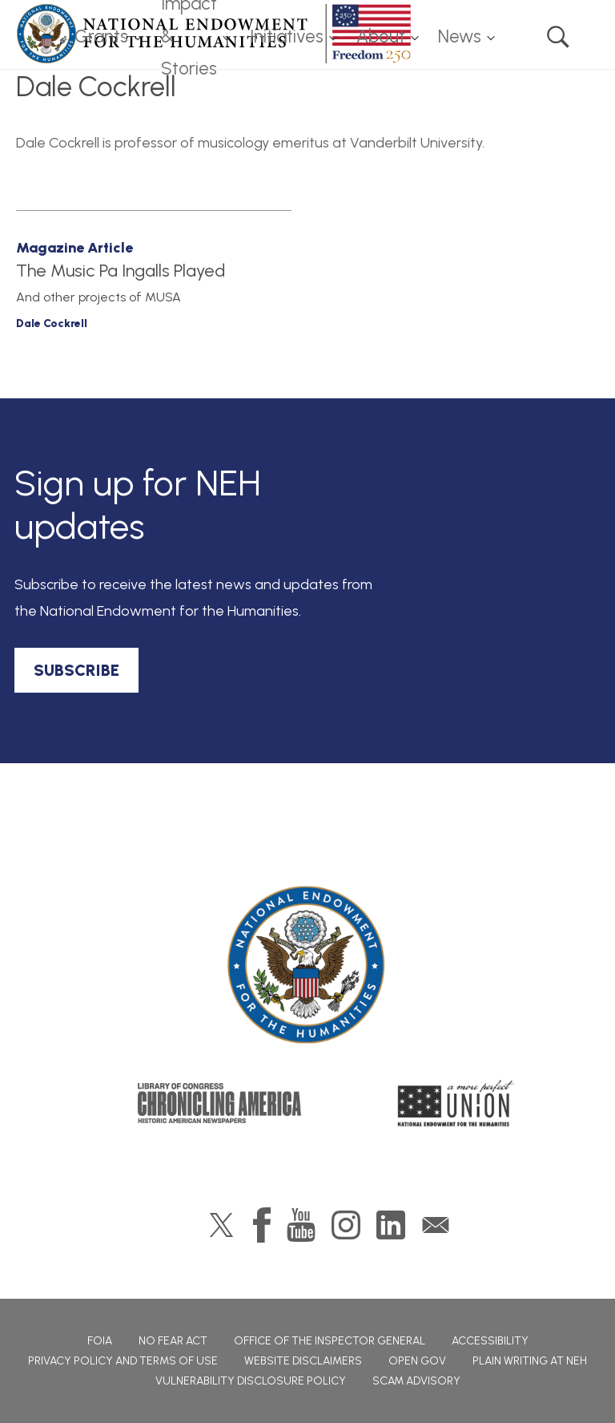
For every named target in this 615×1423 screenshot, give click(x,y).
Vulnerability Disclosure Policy (250, 1381)
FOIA (99, 1341)
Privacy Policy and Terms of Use (123, 1361)
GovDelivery (435, 1225)
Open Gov (417, 1361)
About (380, 36)
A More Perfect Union (456, 1103)
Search (558, 37)
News (459, 36)
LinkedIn (390, 1225)
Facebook (262, 1225)
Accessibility (490, 1341)
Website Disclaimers (303, 1361)
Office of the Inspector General (329, 1341)
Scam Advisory (416, 1381)
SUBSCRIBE (76, 670)
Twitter (221, 1225)
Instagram (346, 1225)
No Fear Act (173, 1341)
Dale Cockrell (51, 323)
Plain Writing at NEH (529, 1361)
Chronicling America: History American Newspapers (219, 1103)
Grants (101, 36)
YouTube (301, 1225)
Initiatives (287, 36)
